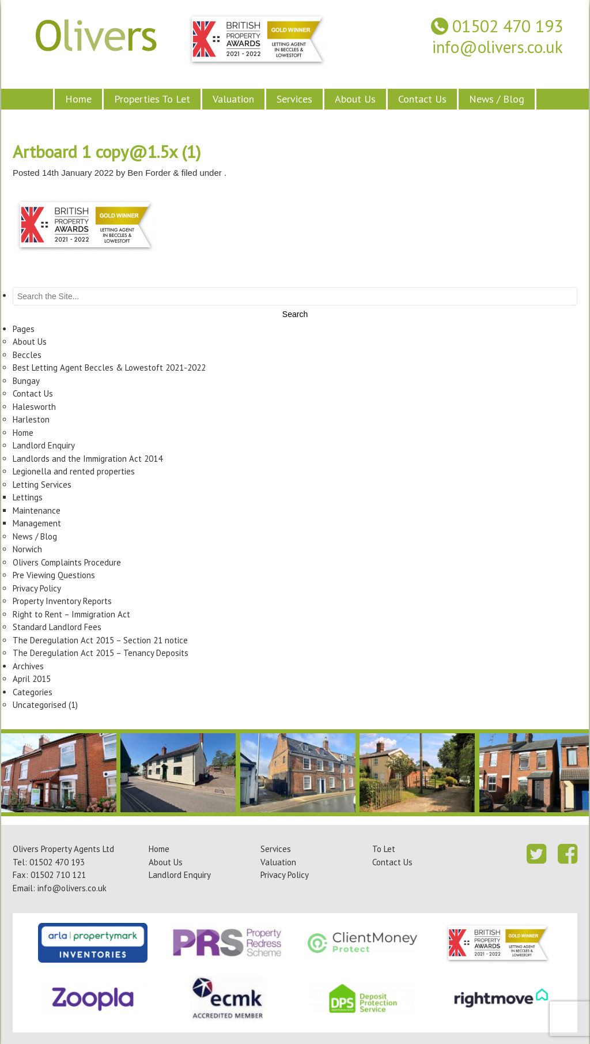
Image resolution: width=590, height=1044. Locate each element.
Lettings (28, 497)
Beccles (27, 354)
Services (294, 98)
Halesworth (34, 406)
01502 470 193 (507, 26)
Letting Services (42, 484)
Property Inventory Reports (62, 601)
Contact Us (422, 98)
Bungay (26, 380)
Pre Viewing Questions (54, 575)
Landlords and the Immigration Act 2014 (87, 458)
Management (37, 523)
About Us (355, 98)
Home (78, 98)
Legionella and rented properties (74, 471)
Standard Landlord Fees (57, 626)
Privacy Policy (37, 588)
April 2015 (32, 678)
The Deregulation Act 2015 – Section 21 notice (100, 640)
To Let (383, 848)
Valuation (233, 98)
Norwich (27, 549)
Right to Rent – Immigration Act (71, 614)
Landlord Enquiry (44, 445)
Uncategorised (39, 704)
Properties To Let (152, 98)
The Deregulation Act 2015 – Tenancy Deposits (100, 652)
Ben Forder (149, 173)
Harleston (31, 419)
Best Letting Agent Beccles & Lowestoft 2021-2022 (109, 367)
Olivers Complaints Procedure (67, 562)
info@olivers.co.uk (497, 47)
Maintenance (36, 510)
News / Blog (496, 98)
